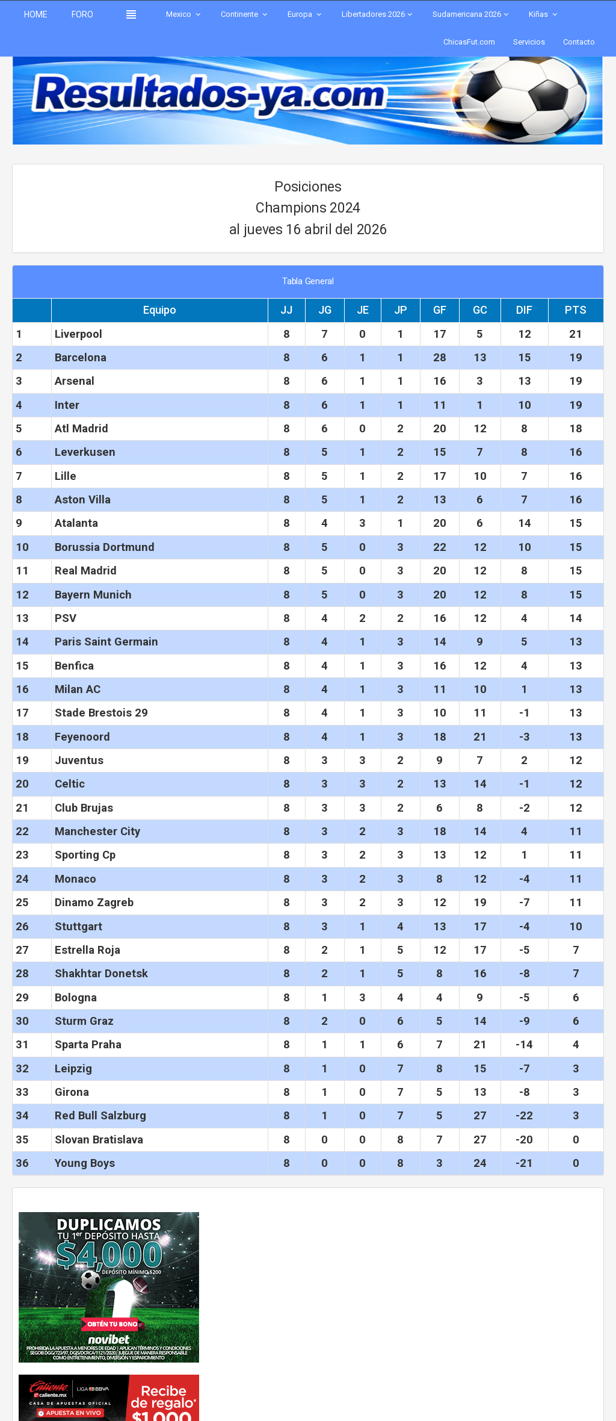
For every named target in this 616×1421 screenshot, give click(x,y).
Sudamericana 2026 (472, 14)
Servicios (529, 41)
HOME (36, 14)
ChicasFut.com (469, 41)
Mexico (184, 14)
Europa (306, 14)
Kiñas (544, 14)
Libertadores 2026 (378, 14)
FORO (82, 14)
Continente (245, 14)
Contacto (579, 41)
